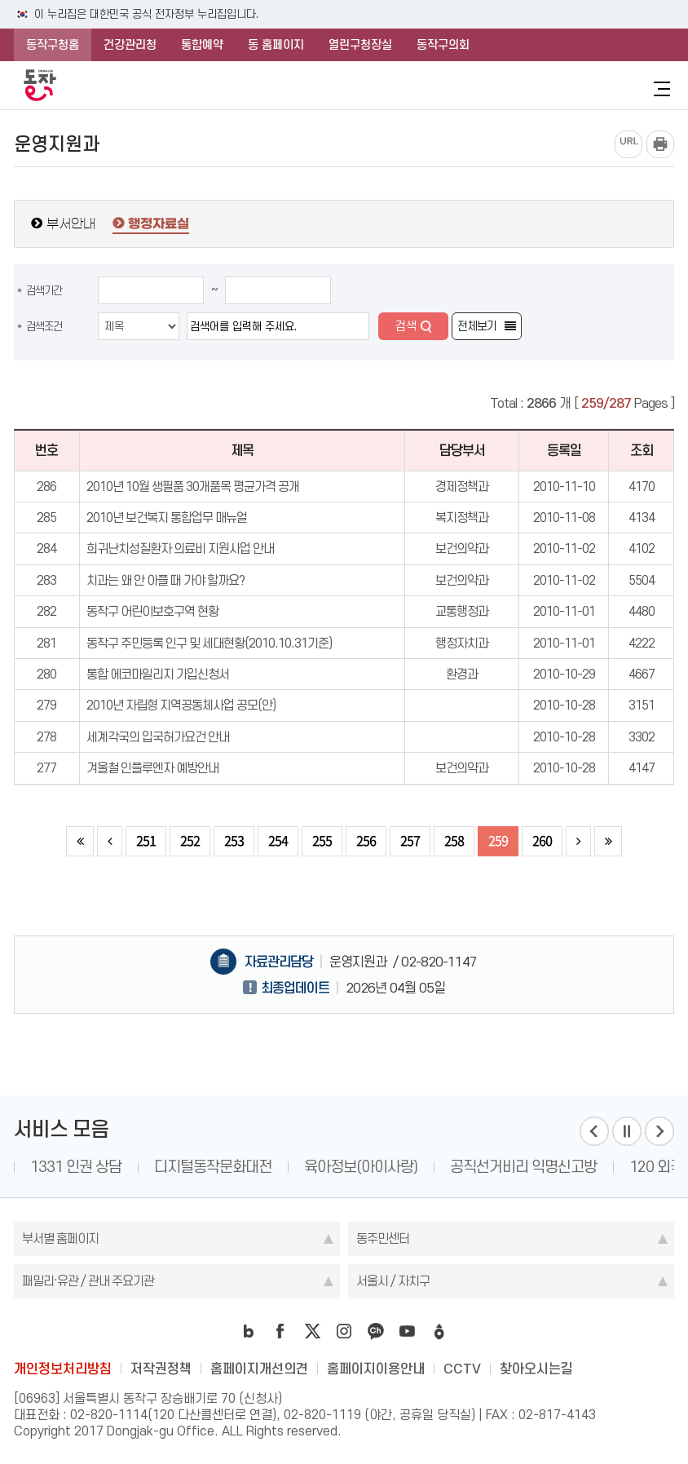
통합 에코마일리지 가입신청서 (157, 674)
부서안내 (70, 223)
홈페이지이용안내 (376, 1368)
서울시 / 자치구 (393, 1281)
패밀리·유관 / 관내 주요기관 (88, 1281)
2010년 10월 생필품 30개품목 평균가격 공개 (192, 486)
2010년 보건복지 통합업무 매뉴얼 (166, 517)
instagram (344, 1331)
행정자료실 (158, 224)
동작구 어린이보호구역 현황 (152, 611)
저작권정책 (161, 1368)
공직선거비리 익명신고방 (523, 1166)
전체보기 (476, 326)
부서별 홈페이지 (60, 1238)
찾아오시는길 (536, 1368)
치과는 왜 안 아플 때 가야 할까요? (165, 580)
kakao (376, 1331)
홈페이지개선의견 (259, 1368)
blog (249, 1331)
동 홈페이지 (276, 45)
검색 (406, 326)
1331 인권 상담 (75, 1166)
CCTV (462, 1368)
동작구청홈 (52, 45)
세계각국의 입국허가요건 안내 (157, 737)
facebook (280, 1331)
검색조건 (44, 326)
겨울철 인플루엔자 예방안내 (152, 768)
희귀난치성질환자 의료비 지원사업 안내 (180, 548)
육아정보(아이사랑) (360, 1166)
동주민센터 (382, 1238)
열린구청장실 (360, 45)
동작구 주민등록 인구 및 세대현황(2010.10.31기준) (209, 643)
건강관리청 (130, 45)
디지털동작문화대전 (212, 1166)
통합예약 (202, 45)
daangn (439, 1331)
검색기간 (44, 290)
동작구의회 (443, 45)
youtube (408, 1331)
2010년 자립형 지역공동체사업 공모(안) (181, 705)
